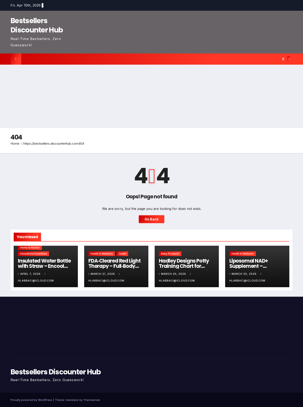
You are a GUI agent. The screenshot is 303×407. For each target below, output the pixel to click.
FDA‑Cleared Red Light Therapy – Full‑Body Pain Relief (114, 266)
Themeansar (91, 400)
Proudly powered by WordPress (32, 400)
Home (15, 143)
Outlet (122, 253)
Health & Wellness (101, 253)
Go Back (151, 219)
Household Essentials (33, 253)
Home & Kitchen (30, 247)
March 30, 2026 (174, 273)
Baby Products (170, 253)
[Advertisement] (151, 96)
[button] (283, 59)
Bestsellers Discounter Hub (37, 25)
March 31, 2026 (103, 273)
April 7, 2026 (30, 273)
